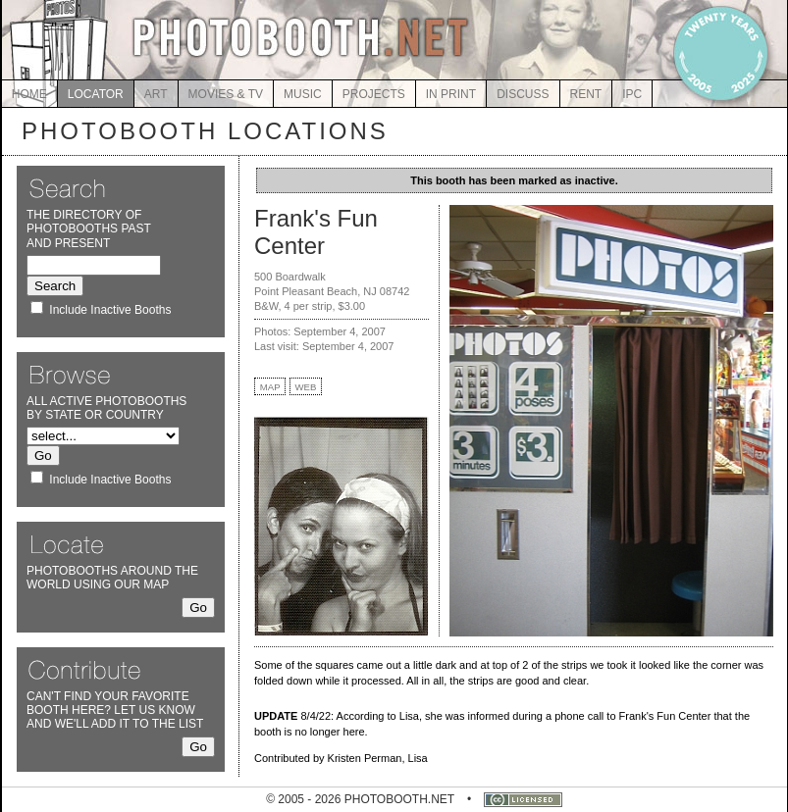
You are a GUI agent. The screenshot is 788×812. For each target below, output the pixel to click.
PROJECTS (373, 94)
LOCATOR (96, 94)
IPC (632, 94)
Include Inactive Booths (110, 310)
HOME (29, 94)
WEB (306, 386)
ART (156, 94)
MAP (270, 386)
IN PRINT (451, 94)
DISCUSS (523, 94)
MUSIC (303, 94)
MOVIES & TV (225, 94)
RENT (586, 94)
